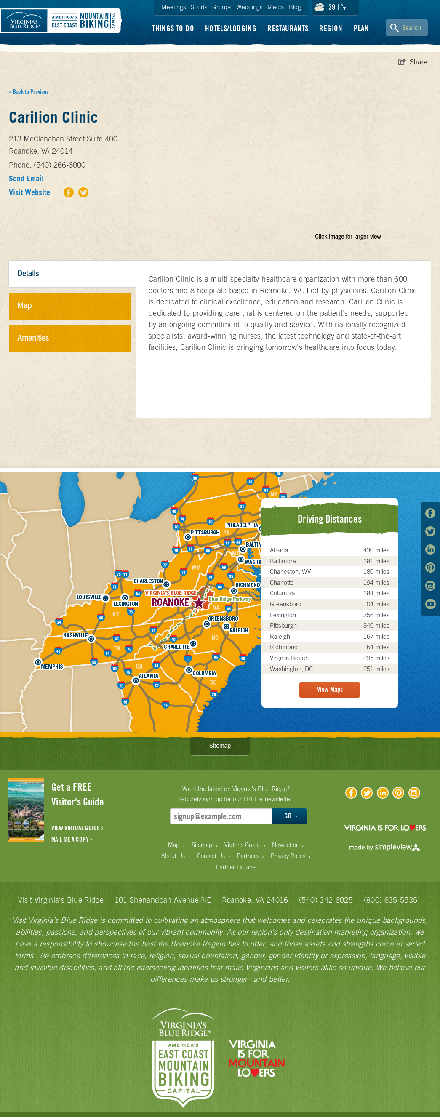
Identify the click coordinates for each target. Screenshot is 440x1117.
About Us (173, 856)
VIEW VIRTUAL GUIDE (77, 828)
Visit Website (29, 192)
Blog (295, 7)
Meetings (173, 7)
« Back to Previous (28, 91)
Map (24, 305)
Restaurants (287, 28)
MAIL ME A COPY (71, 839)
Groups (222, 7)
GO (290, 815)
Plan (361, 28)
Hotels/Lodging (230, 28)
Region (330, 28)
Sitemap (220, 745)
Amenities (33, 337)
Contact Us (211, 856)
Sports (199, 7)
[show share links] (412, 62)
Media (275, 7)
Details (28, 273)
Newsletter (285, 845)
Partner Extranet (236, 867)
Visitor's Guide (242, 845)
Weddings (249, 7)
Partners (248, 856)
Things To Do (173, 28)
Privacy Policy (288, 856)
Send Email (26, 178)
